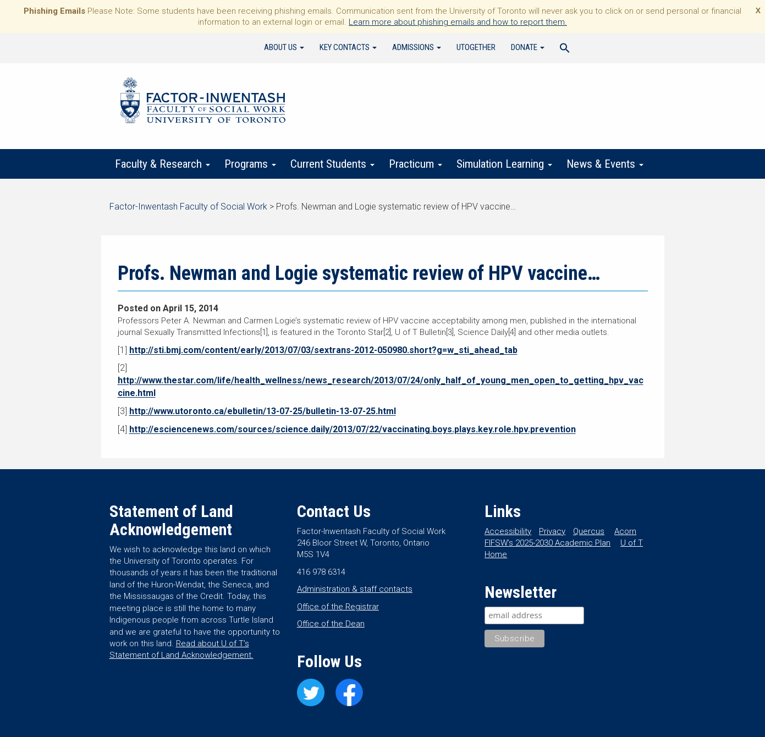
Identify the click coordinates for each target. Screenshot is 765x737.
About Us (284, 47)
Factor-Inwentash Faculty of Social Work (202, 102)
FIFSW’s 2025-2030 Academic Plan (547, 543)
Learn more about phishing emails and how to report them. (458, 22)
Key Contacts (348, 47)
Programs (250, 163)
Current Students (332, 163)
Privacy (552, 531)
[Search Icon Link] (564, 49)
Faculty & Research (162, 163)
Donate (527, 47)
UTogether (476, 47)
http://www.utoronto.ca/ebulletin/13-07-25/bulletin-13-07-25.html (262, 411)
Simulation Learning (504, 163)
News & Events (604, 163)
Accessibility (508, 531)
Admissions (416, 47)
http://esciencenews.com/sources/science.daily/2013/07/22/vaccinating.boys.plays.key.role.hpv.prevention (352, 429)
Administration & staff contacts (354, 589)
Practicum (415, 163)
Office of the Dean (331, 624)
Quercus (588, 531)
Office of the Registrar (338, 607)
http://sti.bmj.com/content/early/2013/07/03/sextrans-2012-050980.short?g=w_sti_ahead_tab (323, 350)
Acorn (625, 531)
